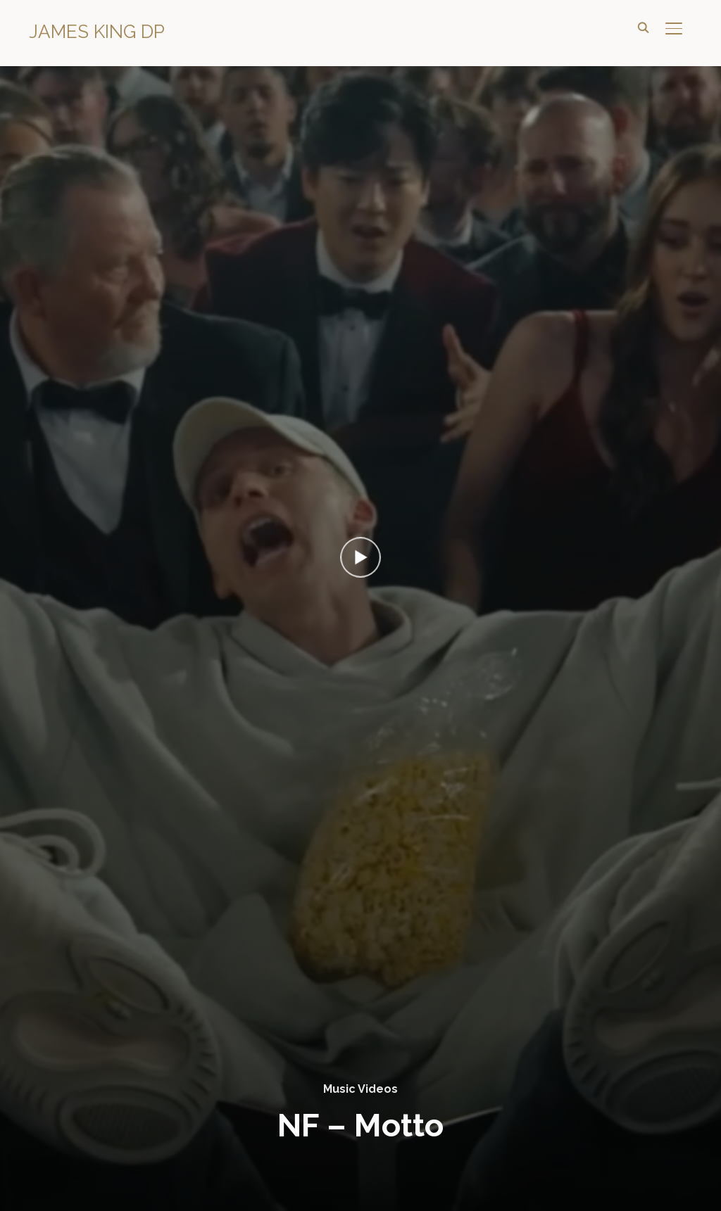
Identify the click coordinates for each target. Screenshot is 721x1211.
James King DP (97, 31)
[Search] (643, 27)
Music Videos (360, 1089)
